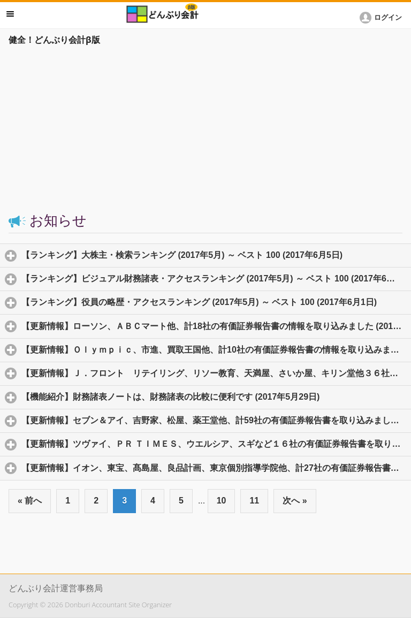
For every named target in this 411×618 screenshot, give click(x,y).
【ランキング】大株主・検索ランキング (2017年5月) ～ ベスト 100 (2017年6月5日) (216, 255)
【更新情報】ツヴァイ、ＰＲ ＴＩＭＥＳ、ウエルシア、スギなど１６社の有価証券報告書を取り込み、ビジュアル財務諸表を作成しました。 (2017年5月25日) (216, 443)
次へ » (295, 500)
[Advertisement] (205, 129)
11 (254, 500)
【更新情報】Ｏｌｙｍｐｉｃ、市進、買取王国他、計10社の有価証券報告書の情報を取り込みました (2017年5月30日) (216, 349)
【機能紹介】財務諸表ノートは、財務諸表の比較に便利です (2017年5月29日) (216, 396)
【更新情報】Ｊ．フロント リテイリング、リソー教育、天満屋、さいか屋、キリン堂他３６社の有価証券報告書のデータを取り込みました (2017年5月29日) (216, 373)
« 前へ (30, 500)
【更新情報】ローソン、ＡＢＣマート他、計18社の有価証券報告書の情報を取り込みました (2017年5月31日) (216, 326)
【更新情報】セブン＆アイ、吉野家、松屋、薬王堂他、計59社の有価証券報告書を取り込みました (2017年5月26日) (216, 420)
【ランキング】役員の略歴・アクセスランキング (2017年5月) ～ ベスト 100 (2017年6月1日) (216, 302)
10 (221, 500)
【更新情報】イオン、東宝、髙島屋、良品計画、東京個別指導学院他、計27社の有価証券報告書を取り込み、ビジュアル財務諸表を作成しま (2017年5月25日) (216, 467)
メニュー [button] (10, 13)
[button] (382, 18)
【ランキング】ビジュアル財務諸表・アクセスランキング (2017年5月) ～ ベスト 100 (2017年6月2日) (216, 278)
